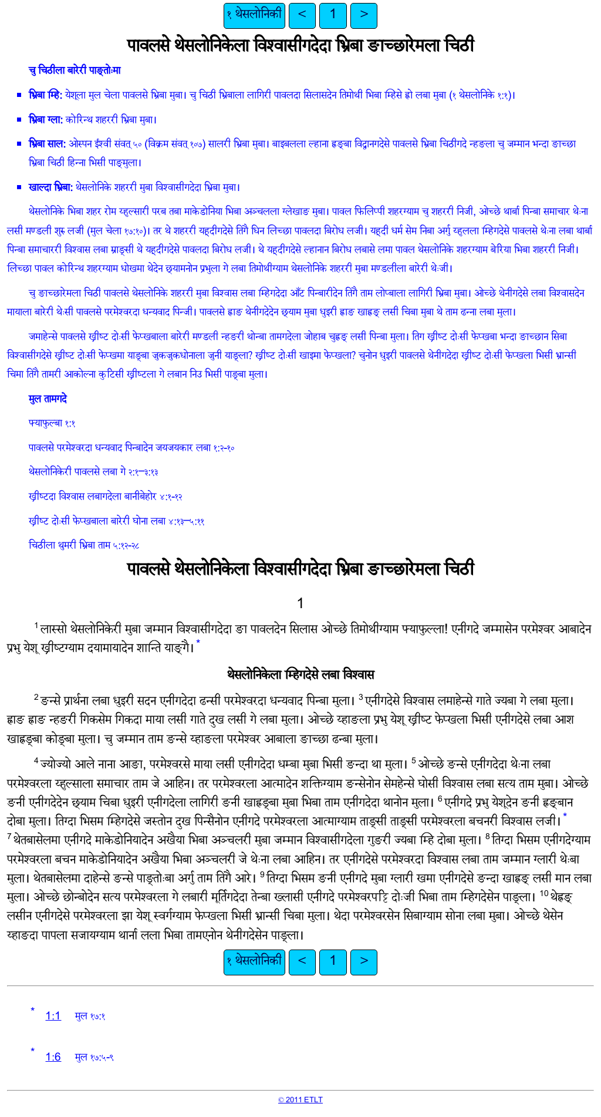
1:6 (53, 1058)
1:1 (53, 1017)
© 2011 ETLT (300, 1100)
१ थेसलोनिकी (254, 16)
